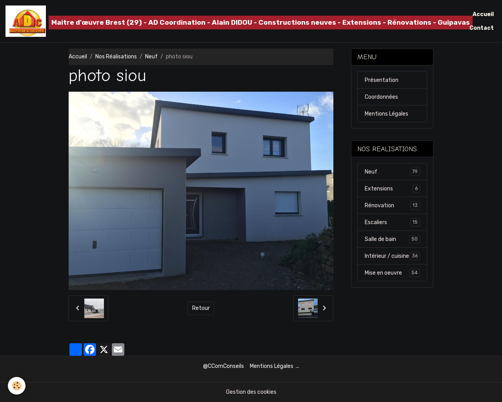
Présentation (381, 80)
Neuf (151, 56)
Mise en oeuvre (392, 273)
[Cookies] (16, 386)
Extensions (392, 188)
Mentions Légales (386, 113)
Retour (201, 308)
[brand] (221, 21)
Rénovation (392, 205)
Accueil (483, 14)
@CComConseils (223, 366)
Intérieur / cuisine (392, 256)
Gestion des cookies (251, 392)
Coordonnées (381, 97)
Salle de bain (392, 239)
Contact (481, 28)
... (297, 366)
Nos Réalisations (116, 56)
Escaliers (392, 222)
